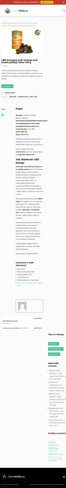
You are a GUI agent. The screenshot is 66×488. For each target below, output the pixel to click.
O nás (49, 484)
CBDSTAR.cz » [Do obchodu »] (54, 354)
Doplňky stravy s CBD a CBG (16, 23)
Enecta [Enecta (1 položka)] (57, 457)
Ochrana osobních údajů (58, 484)
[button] (40, 31)
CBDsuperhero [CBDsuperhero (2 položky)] (53, 451)
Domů (3, 23)
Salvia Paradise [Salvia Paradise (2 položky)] (52, 461)
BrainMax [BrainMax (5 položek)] (52, 442)
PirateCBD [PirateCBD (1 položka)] (60, 459)
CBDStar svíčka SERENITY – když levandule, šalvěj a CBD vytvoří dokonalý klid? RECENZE (57, 399)
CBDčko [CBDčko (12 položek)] (52, 454)
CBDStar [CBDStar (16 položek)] (53, 448)
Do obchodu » (7, 86)
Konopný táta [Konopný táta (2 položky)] (52, 459)
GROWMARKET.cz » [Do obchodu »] (56, 349)
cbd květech (38, 144)
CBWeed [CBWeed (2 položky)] (60, 454)
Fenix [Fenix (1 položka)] (60, 457)
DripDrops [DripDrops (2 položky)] (51, 457)
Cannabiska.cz (5, 484)
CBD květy (29, 23)
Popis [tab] (3, 109)
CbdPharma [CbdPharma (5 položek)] (53, 445)
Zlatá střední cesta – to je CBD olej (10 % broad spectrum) (57, 422)
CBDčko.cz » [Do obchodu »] (53, 343)
